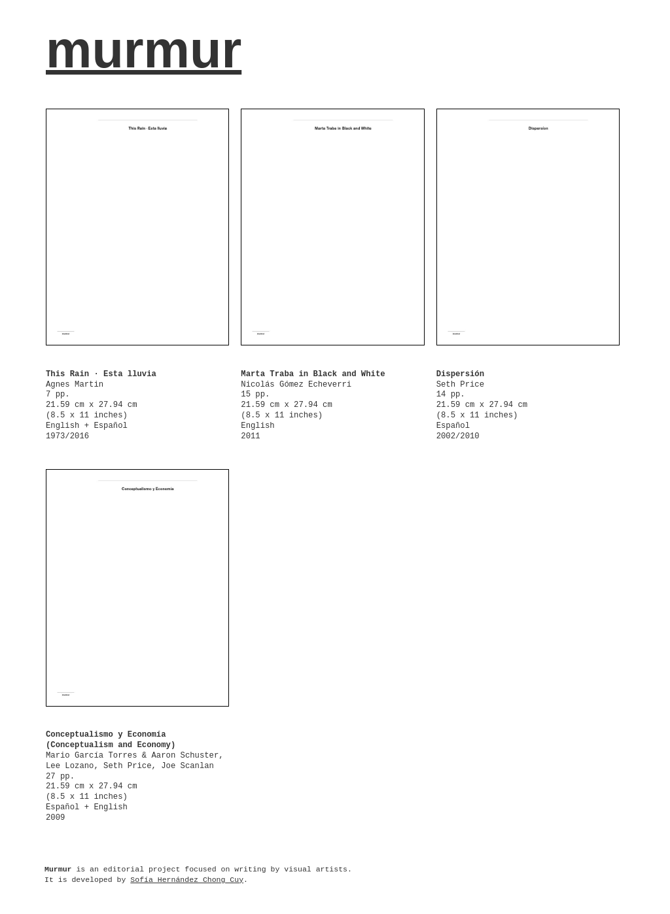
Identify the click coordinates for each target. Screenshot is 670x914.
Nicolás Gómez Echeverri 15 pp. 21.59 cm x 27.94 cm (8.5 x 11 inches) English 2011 (313, 405)
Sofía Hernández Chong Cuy (186, 879)
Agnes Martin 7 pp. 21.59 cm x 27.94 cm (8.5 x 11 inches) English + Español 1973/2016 (101, 405)
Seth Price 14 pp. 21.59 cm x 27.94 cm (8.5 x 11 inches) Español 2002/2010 (482, 405)
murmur (143, 49)
